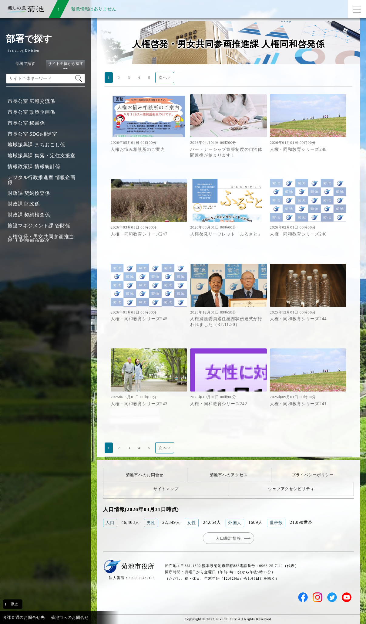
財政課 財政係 (24, 203)
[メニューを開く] (357, 9)
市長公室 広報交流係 (31, 101)
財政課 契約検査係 (29, 193)
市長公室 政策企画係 (31, 112)
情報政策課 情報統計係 (34, 166)
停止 (14, 604)
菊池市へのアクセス (229, 475)
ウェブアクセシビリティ (291, 489)
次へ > (165, 77)
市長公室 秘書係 (26, 123)
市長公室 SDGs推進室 (32, 134)
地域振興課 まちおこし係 (36, 144)
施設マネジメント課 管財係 (39, 225)
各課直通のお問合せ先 (24, 617)
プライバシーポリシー (313, 475)
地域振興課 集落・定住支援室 (42, 155)
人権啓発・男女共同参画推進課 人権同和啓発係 (41, 239)
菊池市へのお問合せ (145, 475)
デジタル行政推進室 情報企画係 (42, 180)
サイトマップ (166, 489)
